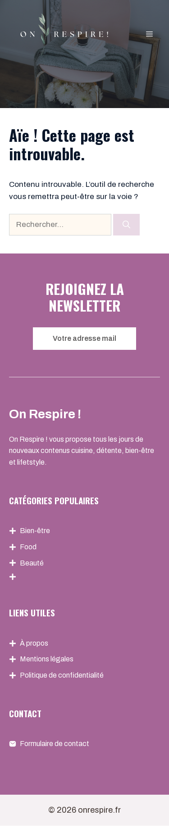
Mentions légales (46, 659)
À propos (34, 643)
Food (28, 547)
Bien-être (35, 530)
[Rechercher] (126, 224)
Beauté (32, 563)
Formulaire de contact (54, 743)
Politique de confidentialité (62, 675)
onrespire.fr (99, 809)
